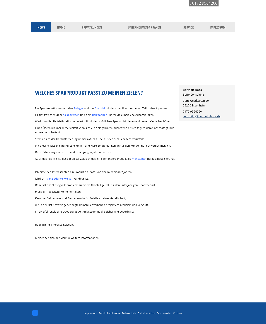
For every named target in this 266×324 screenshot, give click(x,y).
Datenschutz (129, 313)
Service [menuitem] (188, 27)
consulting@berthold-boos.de (201, 116)
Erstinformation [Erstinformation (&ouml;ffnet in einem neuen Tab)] (146, 313)
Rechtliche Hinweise (109, 313)
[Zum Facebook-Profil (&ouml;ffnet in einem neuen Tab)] (35, 313)
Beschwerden (164, 313)
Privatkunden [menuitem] (92, 27)
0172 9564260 (192, 111)
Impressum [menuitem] (218, 27)
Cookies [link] (177, 313)
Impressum (90, 313)
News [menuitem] (41, 27)
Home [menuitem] (61, 27)
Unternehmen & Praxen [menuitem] (144, 27)
